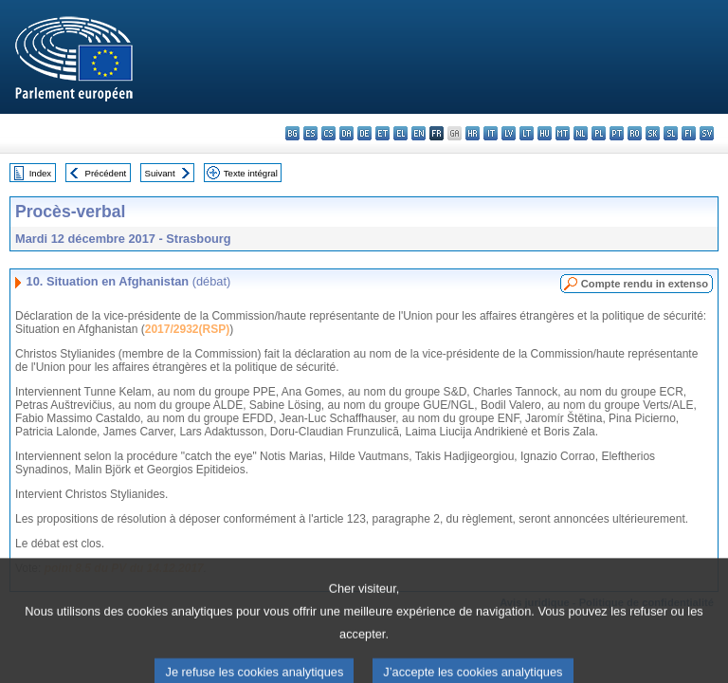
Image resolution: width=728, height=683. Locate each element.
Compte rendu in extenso (644, 283)
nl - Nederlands (580, 133)
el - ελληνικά (400, 133)
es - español (310, 133)
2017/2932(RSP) (187, 329)
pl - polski (599, 133)
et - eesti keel (382, 133)
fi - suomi (689, 133)
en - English (418, 133)
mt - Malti (562, 133)
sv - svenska (707, 133)
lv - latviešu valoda (508, 133)
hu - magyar (544, 133)
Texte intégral (251, 173)
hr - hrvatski (472, 133)
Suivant (160, 173)
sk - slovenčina (653, 133)
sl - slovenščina (671, 133)
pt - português (617, 133)
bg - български (292, 133)
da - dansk (346, 133)
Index (40, 173)
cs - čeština (328, 133)
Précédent (106, 173)
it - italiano (490, 133)
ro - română (635, 133)
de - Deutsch (364, 133)
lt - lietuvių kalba (526, 133)
